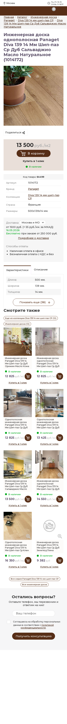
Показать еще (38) (32, 302)
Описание (41, 269)
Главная (9, 17)
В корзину (36, 153)
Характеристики (17, 270)
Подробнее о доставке (33, 238)
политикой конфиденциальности (37, 626)
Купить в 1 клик (18, 382)
